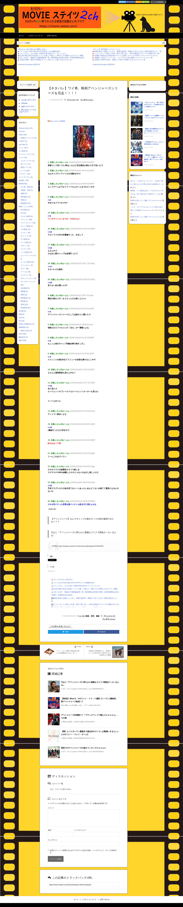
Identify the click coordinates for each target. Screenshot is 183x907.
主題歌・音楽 (27, 190)
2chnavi (24, 103)
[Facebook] (101, 632)
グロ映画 (25, 229)
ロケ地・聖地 (27, 187)
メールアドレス (80, 830)
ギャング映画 (27, 226)
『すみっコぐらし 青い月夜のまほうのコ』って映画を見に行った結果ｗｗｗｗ (154, 105)
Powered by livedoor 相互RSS (29, 64)
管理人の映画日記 (26, 324)
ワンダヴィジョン (86, 100)
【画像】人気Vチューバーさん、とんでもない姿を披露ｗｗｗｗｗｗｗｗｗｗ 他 (123, 58)
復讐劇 (24, 291)
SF (23, 213)
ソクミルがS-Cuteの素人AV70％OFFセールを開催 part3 (39, 51)
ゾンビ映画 (26, 252)
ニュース (24, 171)
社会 (21, 321)
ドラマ (23, 157)
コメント (51, 808)
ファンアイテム (26, 177)
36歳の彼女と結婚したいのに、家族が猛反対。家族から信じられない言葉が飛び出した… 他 (127, 51)
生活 (21, 317)
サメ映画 (23, 151)
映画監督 (25, 203)
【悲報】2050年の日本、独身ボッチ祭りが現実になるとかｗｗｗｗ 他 (119, 60)
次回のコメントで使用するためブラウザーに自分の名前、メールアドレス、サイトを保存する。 (83, 851)
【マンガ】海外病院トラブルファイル (106, 49)
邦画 (24, 304)
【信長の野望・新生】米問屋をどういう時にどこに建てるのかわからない (46, 60)
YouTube (23, 144)
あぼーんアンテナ (27, 106)
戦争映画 (25, 298)
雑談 (97, 616)
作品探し (24, 180)
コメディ (25, 233)
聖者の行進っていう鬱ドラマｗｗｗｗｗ (145, 200)
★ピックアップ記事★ (57, 121)
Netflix (23, 135)
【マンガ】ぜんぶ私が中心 (63, 579)
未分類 (22, 311)
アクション (26, 219)
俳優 (24, 193)
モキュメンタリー (28, 278)
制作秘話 (25, 197)
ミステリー (26, 275)
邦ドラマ (25, 164)
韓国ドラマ (26, 167)
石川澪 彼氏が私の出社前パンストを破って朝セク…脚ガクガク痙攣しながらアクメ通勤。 (52, 55)
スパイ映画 (26, 242)
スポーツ (25, 246)
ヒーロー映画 (84, 616)
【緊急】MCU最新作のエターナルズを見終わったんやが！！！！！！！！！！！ (154, 131)
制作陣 (23, 184)
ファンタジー (27, 265)
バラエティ (24, 174)
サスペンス (26, 236)
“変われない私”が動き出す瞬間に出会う (32, 49)
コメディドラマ (27, 161)
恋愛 (24, 295)
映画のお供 (26, 330)
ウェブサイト (53, 840)
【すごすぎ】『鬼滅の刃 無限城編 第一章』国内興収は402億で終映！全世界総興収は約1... (52, 58)
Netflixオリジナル (29, 138)
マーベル (25, 272)
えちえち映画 (27, 216)
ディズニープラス (26, 154)
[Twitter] (65, 632)
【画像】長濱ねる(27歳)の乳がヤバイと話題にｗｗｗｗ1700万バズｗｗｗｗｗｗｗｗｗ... (126, 55)
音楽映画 (25, 308)
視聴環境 (24, 327)
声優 (23, 200)
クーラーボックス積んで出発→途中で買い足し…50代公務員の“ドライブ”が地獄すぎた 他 (126, 53)
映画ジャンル (26, 206)
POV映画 (25, 210)
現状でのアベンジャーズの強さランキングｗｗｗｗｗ (83, 748)
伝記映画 (25, 288)
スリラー (25, 249)
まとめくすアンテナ (28, 100)
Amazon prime (26, 128)
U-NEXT (23, 141)
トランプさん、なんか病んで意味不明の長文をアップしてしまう (42, 53)
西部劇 (24, 301)
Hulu (22, 131)
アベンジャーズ (73, 100)
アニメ (23, 148)
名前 (50, 830)
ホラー (25, 268)
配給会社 (23, 337)
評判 (92, 616)
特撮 (21, 314)
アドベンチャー (28, 223)
